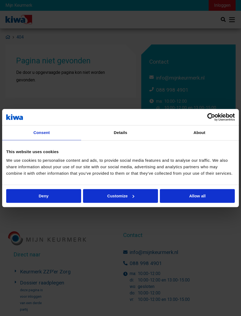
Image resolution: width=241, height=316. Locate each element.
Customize (120, 196)
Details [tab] (120, 132)
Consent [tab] (41, 132)
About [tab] (199, 132)
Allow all (197, 196)
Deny (44, 196)
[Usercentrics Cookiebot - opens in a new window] (211, 117)
